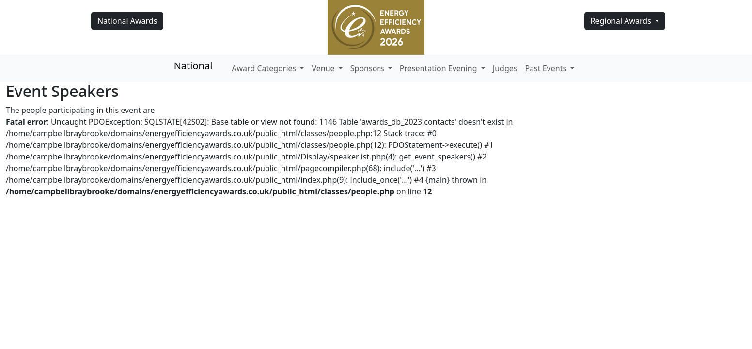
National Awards (127, 21)
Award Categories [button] (265, 68)
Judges (505, 68)
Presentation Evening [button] (439, 68)
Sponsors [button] (368, 68)
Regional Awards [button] (622, 21)
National (193, 65)
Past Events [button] (546, 68)
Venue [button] (324, 68)
